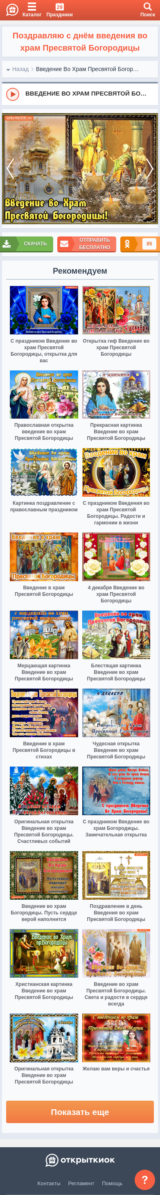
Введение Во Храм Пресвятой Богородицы (89, 69)
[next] (150, 168)
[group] (80, 94)
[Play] (12, 94)
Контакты (49, 1183)
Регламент (81, 1183)
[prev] (10, 168)
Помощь (112, 1183)
